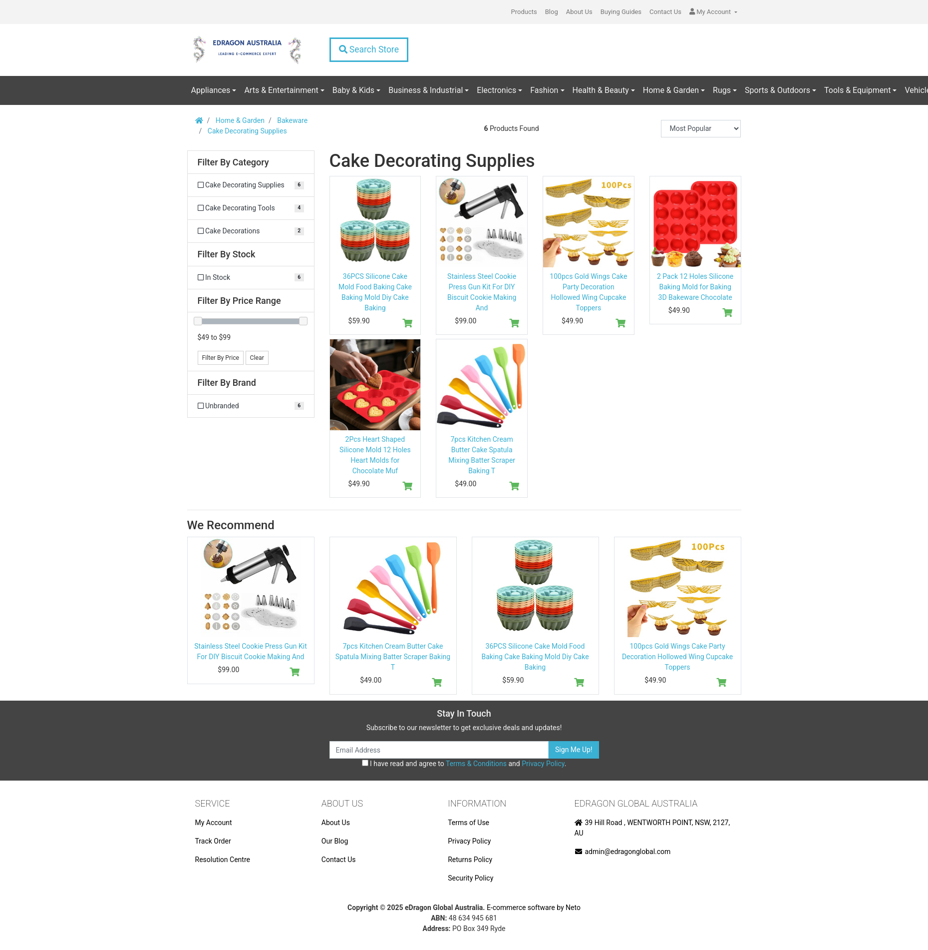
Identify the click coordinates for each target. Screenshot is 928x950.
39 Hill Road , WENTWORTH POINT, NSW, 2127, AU (652, 828)
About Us (579, 11)
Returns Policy (470, 860)
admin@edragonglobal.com (623, 852)
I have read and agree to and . (464, 764)
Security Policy (470, 878)
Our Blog (334, 841)
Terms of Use (468, 823)
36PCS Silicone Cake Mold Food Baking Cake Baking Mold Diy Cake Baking (535, 656)
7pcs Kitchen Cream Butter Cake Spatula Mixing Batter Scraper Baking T (392, 656)
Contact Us (665, 11)
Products (524, 11)
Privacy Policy (543, 764)
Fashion (544, 90)
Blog (551, 11)
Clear (257, 357)
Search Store (369, 49)
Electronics (496, 90)
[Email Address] (439, 750)
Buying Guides (621, 11)
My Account (213, 823)
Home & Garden (671, 90)
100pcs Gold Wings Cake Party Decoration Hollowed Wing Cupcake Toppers (677, 656)
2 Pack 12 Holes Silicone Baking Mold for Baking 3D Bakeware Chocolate (695, 286)
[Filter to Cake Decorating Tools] (251, 208)
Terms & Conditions (476, 764)
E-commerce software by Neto (534, 908)
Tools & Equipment (857, 90)
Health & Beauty (601, 90)
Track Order (213, 841)
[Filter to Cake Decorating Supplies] (251, 185)
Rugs (722, 90)
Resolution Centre (222, 860)
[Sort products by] (701, 128)
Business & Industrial (425, 90)
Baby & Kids (353, 90)
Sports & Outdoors (777, 90)
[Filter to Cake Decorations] (251, 231)
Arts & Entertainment (281, 90)
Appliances (211, 90)
